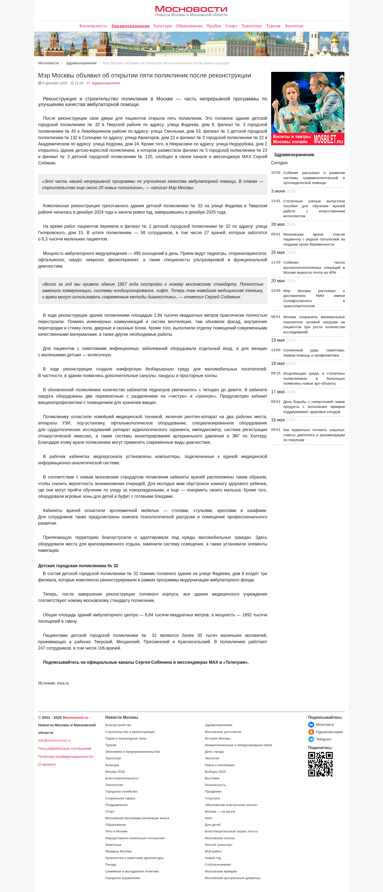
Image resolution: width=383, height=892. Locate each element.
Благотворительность (121, 778)
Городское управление (122, 878)
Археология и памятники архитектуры (134, 858)
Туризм (273, 26)
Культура (163, 26)
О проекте (47, 764)
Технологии (114, 785)
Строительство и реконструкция (130, 732)
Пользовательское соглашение (65, 748)
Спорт (231, 26)
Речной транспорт (219, 845)
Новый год (213, 858)
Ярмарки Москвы (118, 851)
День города (214, 751)
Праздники (213, 791)
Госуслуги (212, 798)
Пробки (214, 26)
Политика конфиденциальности (65, 756)
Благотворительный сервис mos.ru (231, 831)
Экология (294, 26)
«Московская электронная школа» (231, 805)
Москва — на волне (220, 811)
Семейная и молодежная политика (132, 871)
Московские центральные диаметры (233, 878)
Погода (110, 864)
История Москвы (218, 738)
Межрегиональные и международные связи (238, 745)
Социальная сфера (120, 798)
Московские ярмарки (221, 871)
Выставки (212, 778)
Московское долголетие (223, 732)
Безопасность (93, 26)
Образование (189, 26)
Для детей (213, 825)
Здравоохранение (130, 26)
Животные (113, 845)
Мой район (213, 851)
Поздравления (116, 805)
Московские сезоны (220, 838)
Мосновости (191, 8)
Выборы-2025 (215, 771)
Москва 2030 (115, 771)
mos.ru (63, 683)
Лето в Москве (116, 831)
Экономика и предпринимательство (132, 751)
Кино (209, 818)
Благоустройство (118, 725)
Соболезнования (218, 864)
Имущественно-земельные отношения (135, 838)
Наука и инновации (219, 765)
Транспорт (251, 26)
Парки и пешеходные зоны (125, 738)
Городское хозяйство (121, 791)
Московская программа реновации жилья (137, 818)
